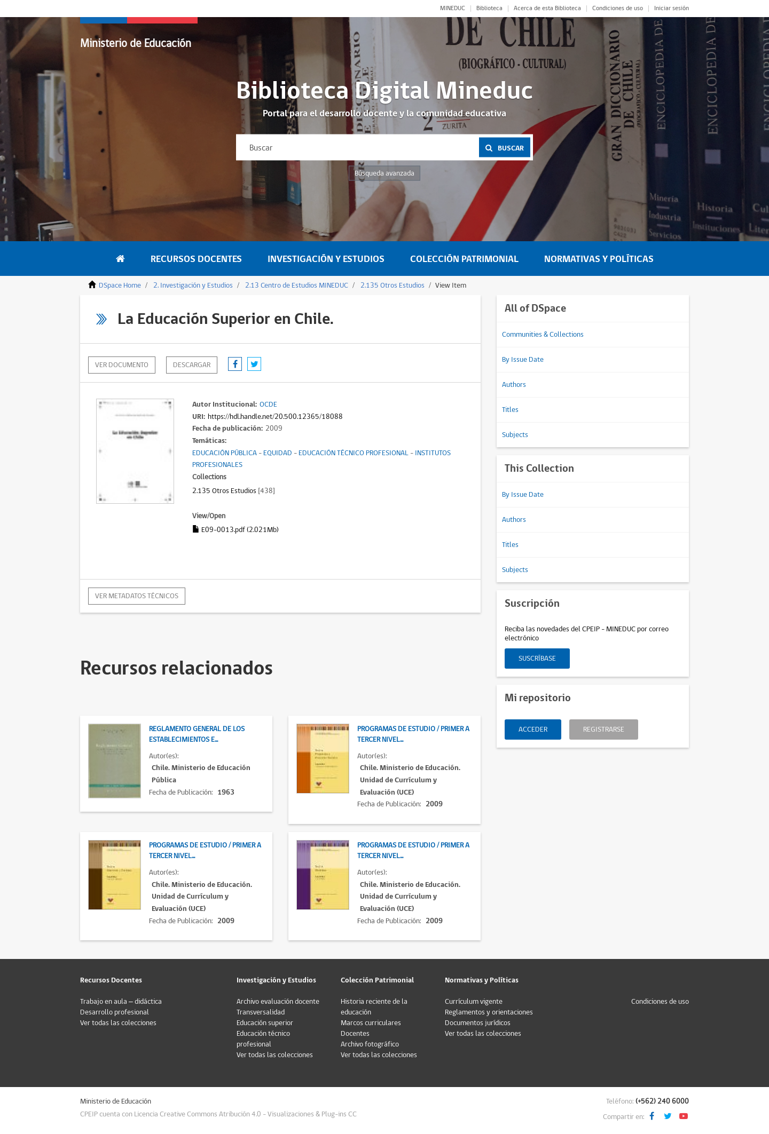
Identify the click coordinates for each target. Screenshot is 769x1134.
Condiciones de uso (617, 8)
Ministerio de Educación (135, 43)
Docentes (355, 1033)
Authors (514, 384)
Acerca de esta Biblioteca (547, 8)
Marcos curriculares (371, 1023)
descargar (191, 365)
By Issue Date (523, 359)
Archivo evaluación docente (278, 1001)
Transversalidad (261, 1012)
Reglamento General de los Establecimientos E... (197, 734)
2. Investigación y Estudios (193, 285)
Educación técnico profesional (263, 1039)
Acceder (533, 729)
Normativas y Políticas (599, 259)
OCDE (268, 404)
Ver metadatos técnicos (136, 596)
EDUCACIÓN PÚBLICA (224, 453)
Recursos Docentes (196, 259)
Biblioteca (489, 8)
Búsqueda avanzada (384, 173)
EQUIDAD (277, 453)
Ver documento (121, 365)
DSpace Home (120, 285)
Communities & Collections (543, 334)
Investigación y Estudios (326, 259)
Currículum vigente (474, 1001)
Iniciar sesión (671, 8)
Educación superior (265, 1023)
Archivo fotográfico (370, 1044)
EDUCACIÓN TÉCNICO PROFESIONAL (354, 453)
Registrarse (603, 729)
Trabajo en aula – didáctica (121, 1001)
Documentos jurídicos (478, 1023)
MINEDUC (452, 8)
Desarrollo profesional (114, 1012)
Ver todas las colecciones (118, 1023)
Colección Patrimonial (464, 259)
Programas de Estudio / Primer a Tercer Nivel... (413, 734)
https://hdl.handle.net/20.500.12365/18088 (275, 416)
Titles (510, 410)
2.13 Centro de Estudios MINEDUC (296, 285)
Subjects (515, 435)
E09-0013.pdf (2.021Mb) (235, 530)
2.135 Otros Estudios (392, 285)
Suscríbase (537, 658)
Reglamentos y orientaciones (489, 1012)
